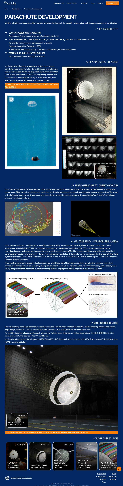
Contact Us (112, 476)
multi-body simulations (36, 49)
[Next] (115, 456)
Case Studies (101, 476)
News (114, 474)
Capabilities (101, 474)
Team (104, 482)
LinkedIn (113, 479)
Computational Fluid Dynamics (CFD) (25, 46)
